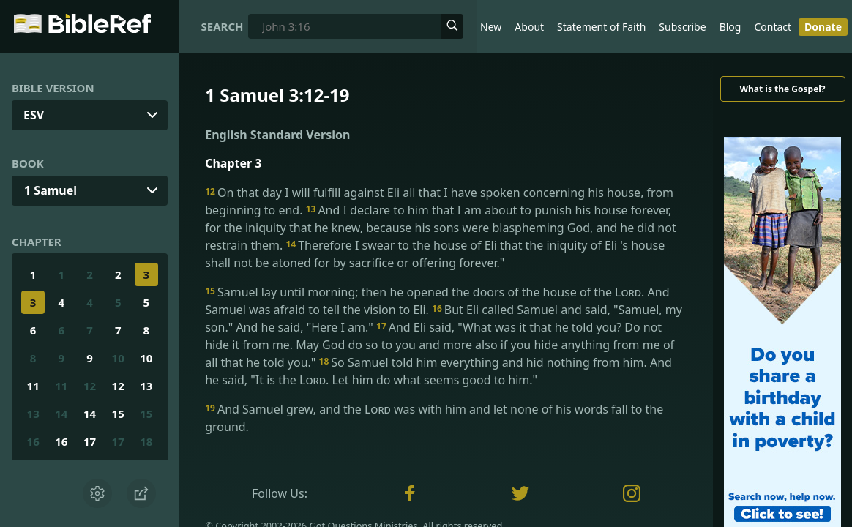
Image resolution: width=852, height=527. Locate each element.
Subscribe (682, 27)
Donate (823, 27)
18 (146, 441)
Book (28, 163)
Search (222, 26)
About (529, 27)
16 (33, 441)
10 (118, 358)
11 (33, 385)
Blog (730, 27)
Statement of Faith (601, 27)
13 (146, 385)
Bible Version (53, 88)
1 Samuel (50, 190)
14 (61, 413)
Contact (772, 27)
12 (89, 385)
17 (89, 441)
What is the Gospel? (782, 89)
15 (118, 413)
